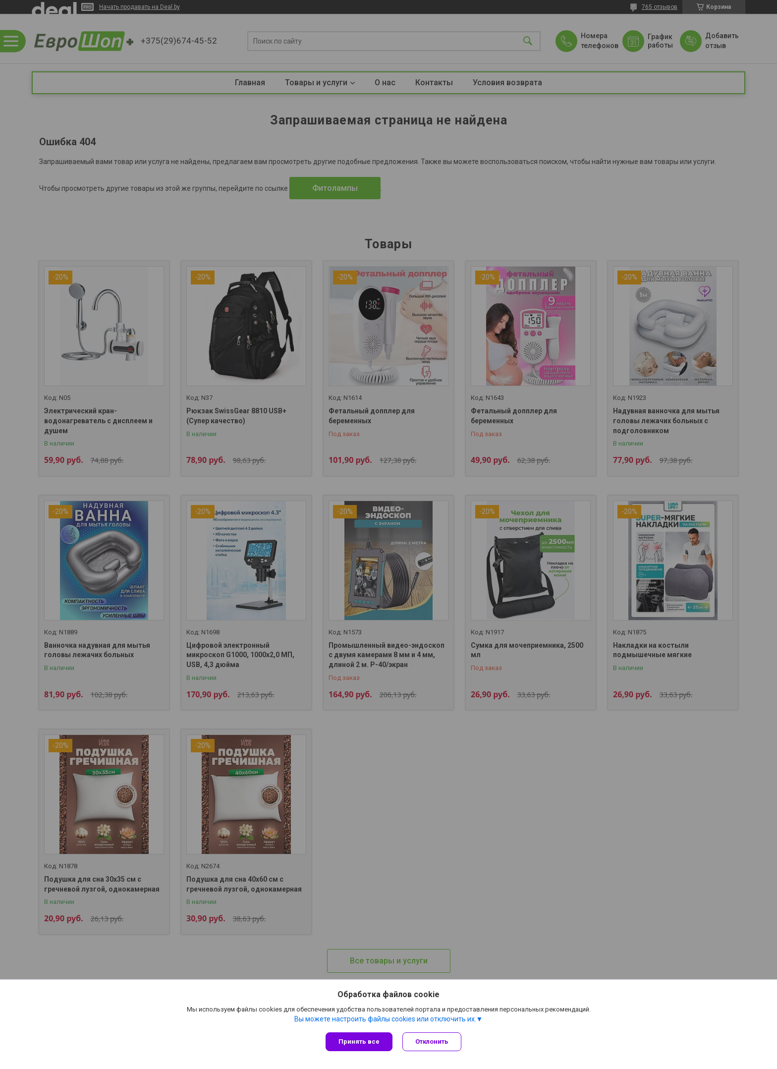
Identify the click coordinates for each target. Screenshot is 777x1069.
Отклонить (431, 1041)
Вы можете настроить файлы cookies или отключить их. (385, 1019)
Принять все (359, 1041)
